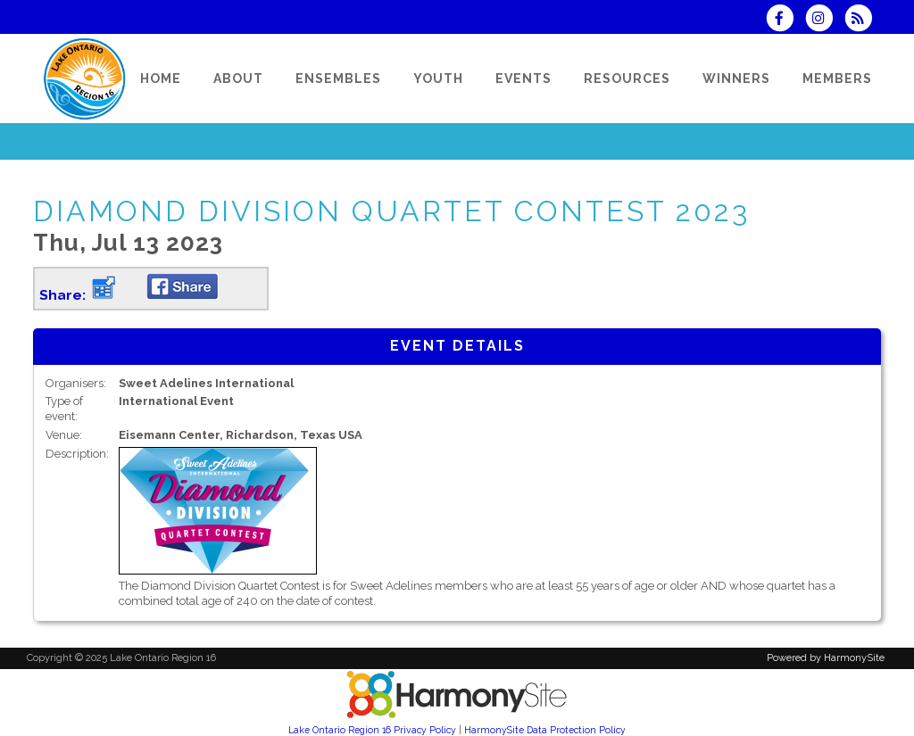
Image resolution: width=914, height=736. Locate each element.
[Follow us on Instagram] (824, 20)
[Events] (523, 78)
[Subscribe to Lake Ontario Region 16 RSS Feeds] (862, 20)
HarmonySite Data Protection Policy (545, 729)
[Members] (837, 78)
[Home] (160, 78)
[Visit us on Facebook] (784, 20)
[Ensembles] (338, 78)
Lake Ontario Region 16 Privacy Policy (372, 729)
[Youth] (438, 78)
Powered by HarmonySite (826, 658)
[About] (238, 78)
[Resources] (627, 78)
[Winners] (736, 78)
